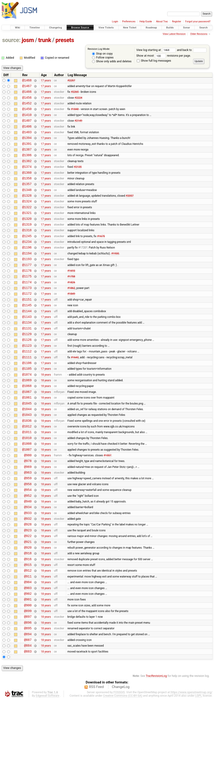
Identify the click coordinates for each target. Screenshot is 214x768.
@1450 (27, 113)
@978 (28, 506)
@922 (28, 590)
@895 (28, 693)
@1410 (27, 119)
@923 (28, 584)
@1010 (27, 481)
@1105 (27, 403)
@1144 (27, 339)
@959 (28, 526)
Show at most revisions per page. (163, 55)
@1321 (27, 229)
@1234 (27, 261)
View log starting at (156, 50)
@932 (28, 571)
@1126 (27, 371)
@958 (28, 532)
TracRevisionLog (156, 744)
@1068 (27, 422)
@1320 (27, 235)
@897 (28, 680)
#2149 (78, 126)
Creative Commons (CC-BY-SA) (122, 763)
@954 (28, 539)
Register (176, 21)
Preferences (128, 21)
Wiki (17, 27)
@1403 (27, 139)
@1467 (27, 87)
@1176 (27, 293)
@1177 (27, 287)
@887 (28, 706)
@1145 (27, 332)
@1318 (27, 248)
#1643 (75, 390)
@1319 (27, 242)
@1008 (27, 487)
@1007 (27, 494)
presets (64, 40)
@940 (28, 552)
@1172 (27, 319)
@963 (28, 519)
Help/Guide (145, 21)
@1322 (27, 223)
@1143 (27, 345)
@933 (28, 564)
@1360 (27, 184)
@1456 (27, 100)
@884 (28, 713)
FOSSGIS (119, 760)
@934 (28, 558)
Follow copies (103, 57)
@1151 (27, 326)
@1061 (27, 435)
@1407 (27, 126)
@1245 (27, 255)
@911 (28, 635)
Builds (170, 27)
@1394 (27, 145)
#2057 (130, 209)
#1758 (71, 300)
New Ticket (130, 27)
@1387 (27, 158)
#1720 (82, 267)
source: (11, 40)
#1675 (101, 254)
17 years (46, 80)
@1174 (27, 306)
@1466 (27, 93)
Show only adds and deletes (112, 61)
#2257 (71, 80)
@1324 (27, 216)
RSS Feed (96, 755)
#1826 (71, 306)
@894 (28, 700)
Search (203, 27)
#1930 (115, 274)
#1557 (107, 500)
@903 (28, 648)
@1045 (27, 442)
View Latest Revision (174, 34)
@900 (28, 668)
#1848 (75, 113)
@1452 (27, 106)
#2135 (78, 177)
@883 (28, 719)
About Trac (162, 21)
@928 (28, 577)
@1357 (27, 197)
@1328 (27, 210)
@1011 (27, 474)
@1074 (27, 410)
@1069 (27, 416)
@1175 (27, 300)
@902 (28, 655)
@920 (28, 603)
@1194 (27, 274)
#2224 (78, 100)
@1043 (27, 455)
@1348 (27, 203)
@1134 (27, 351)
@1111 (27, 390)
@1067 (27, 429)
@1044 (27, 448)
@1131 (27, 358)
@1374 (27, 177)
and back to (192, 50)
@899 (28, 674)
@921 (28, 597)
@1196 (27, 268)
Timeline (34, 27)
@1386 (27, 164)
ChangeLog (120, 755)
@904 (28, 642)
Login (115, 21)
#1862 (71, 313)
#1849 (71, 319)
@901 (28, 661)
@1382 (27, 171)
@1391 (27, 152)
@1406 (27, 132)
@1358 (27, 190)
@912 (28, 629)
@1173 (27, 313)
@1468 (27, 81)
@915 (28, 622)
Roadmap (151, 27)
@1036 (27, 461)
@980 (28, 500)
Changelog (55, 27)
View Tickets (106, 27)
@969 (28, 513)
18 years (46, 409)
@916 (28, 616)
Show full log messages (154, 60)
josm (28, 40)
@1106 (27, 397)
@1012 (27, 468)
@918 (28, 609)
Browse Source (80, 27)
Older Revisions (198, 34)
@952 (28, 545)
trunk (44, 40)
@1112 (27, 384)
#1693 (71, 293)
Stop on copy (102, 53)
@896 (28, 687)
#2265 (75, 93)
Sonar (186, 27)
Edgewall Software (47, 763)
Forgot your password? (198, 21)
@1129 (27, 364)
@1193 (27, 281)
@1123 (27, 377)
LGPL (198, 763)
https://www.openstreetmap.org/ (191, 760)
